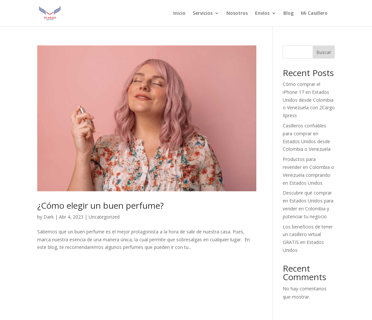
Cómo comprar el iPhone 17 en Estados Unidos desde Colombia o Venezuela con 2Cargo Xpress (309, 100)
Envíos (262, 13)
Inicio (179, 13)
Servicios (203, 13)
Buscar (323, 52)
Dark (48, 217)
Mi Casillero (314, 13)
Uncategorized (104, 217)
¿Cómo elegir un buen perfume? (100, 205)
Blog (288, 13)
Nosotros (237, 13)
